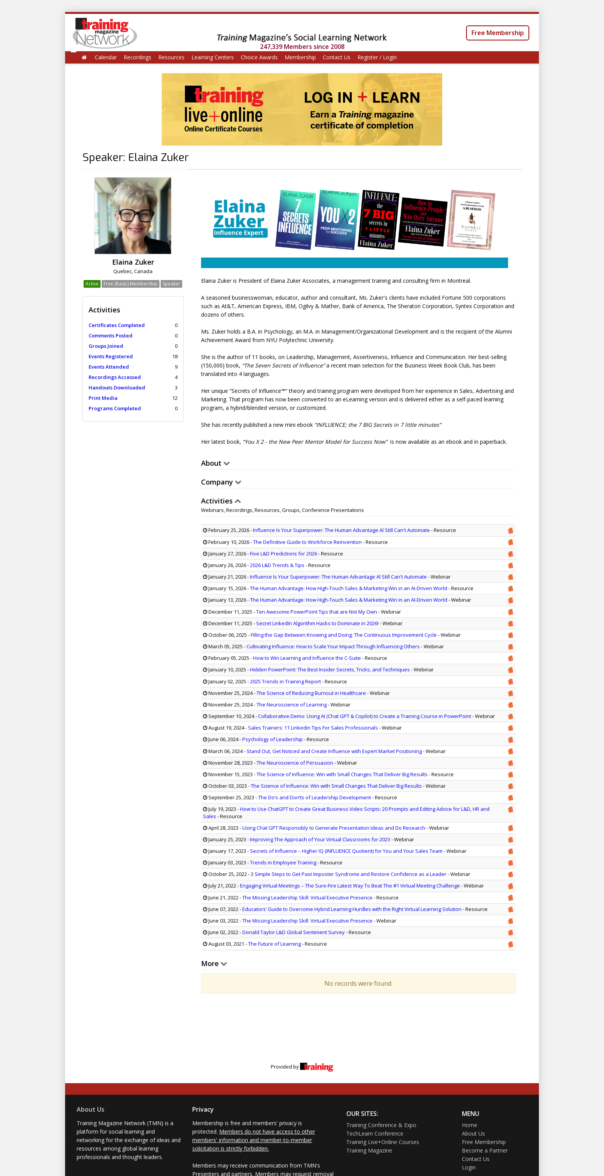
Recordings (137, 57)
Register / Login (377, 57)
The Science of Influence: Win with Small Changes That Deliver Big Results (342, 774)
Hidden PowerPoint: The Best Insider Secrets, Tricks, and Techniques (330, 669)
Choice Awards (259, 57)
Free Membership (497, 33)
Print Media (103, 397)
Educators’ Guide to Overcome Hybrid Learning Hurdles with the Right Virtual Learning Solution (351, 909)
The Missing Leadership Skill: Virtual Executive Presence (308, 897)
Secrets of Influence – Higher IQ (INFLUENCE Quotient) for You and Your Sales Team (346, 850)
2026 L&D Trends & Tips (277, 565)
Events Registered (111, 356)
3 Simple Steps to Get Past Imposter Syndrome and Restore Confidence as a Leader (348, 874)
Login (469, 1167)
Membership (300, 57)
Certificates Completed (117, 325)
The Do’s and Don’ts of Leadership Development (314, 797)
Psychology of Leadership (272, 739)
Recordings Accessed (115, 377)
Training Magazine (369, 1150)
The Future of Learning (274, 943)
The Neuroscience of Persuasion (295, 762)
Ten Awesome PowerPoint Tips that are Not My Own (316, 611)
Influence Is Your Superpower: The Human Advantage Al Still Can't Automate (341, 530)
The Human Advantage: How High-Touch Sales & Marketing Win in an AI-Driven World (348, 588)
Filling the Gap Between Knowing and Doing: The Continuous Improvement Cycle (344, 634)
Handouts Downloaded (117, 387)
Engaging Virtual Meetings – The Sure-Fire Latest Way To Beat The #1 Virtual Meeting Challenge (350, 885)
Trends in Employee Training (283, 862)
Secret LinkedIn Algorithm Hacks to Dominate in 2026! (317, 623)
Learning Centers (212, 57)
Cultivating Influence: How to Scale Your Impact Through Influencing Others (333, 646)
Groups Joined (106, 345)
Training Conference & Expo (381, 1125)
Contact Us (337, 57)
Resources (171, 57)
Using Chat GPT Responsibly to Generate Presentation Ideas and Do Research (333, 827)
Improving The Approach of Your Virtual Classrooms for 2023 (320, 839)
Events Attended (109, 366)
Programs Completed (115, 408)
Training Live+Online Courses (382, 1142)
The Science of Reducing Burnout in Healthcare (311, 692)
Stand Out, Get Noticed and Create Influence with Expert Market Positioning (334, 751)
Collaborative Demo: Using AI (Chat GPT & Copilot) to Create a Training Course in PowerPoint (364, 716)
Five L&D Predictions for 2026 (283, 553)
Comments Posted (111, 335)
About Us (90, 1109)
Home (469, 1125)
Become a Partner (485, 1150)
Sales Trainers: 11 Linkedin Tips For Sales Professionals (313, 727)
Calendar (106, 57)
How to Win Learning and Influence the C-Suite (307, 657)
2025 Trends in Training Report (285, 681)
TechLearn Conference (374, 1133)
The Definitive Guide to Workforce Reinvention (307, 542)
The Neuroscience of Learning (292, 704)
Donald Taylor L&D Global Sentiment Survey (293, 932)
